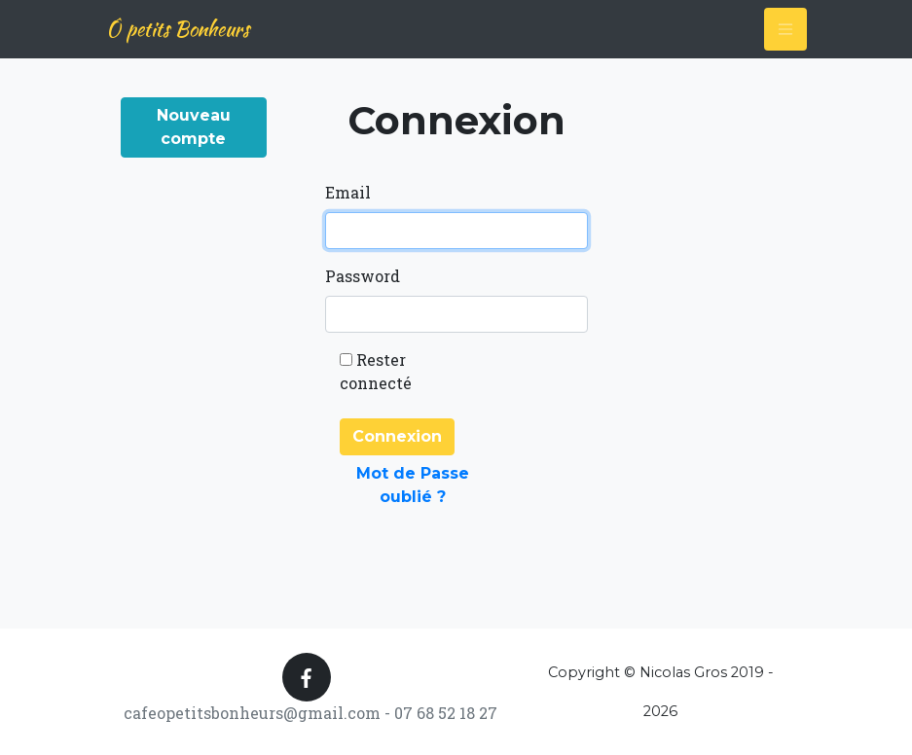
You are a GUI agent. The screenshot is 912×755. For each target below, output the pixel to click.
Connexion (397, 436)
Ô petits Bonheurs (177, 29)
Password (362, 276)
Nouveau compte (194, 127)
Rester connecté (376, 371)
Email (348, 192)
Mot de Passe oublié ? (412, 485)
